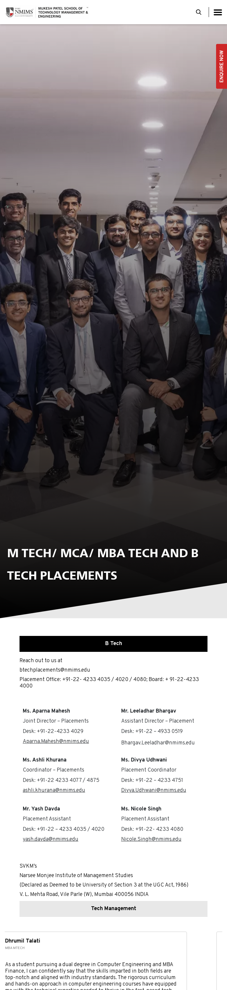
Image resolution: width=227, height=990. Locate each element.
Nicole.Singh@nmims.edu (151, 839)
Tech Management (113, 908)
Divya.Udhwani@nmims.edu (153, 790)
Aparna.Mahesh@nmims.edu (56, 742)
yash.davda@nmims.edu (50, 839)
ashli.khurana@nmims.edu (54, 790)
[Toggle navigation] (217, 12)
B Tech (113, 643)
